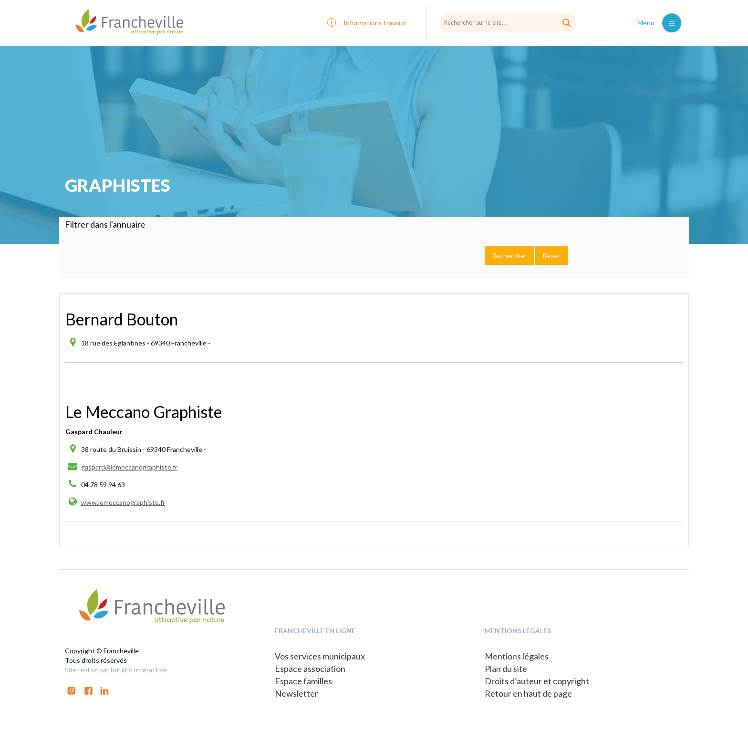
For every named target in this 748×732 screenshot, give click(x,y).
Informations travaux (374, 23)
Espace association (310, 668)
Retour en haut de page (528, 693)
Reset (551, 255)
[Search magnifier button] (566, 22)
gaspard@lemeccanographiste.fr (129, 467)
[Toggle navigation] (671, 22)
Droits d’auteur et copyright (537, 681)
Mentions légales (517, 656)
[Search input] (507, 22)
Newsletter (296, 693)
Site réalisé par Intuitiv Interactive (116, 670)
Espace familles (303, 681)
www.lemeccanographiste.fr (123, 502)
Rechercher (509, 255)
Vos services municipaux (320, 656)
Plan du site (506, 668)
